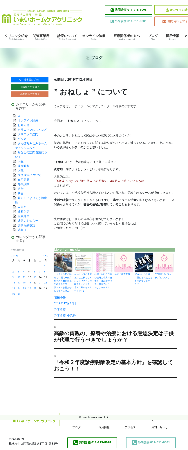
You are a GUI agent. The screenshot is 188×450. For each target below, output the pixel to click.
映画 (21, 193)
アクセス (130, 427)
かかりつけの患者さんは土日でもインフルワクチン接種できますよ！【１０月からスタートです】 (83, 282)
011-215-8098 (129, 10)
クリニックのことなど (32, 129)
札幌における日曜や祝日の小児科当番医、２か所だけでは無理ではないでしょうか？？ (103, 281)
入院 (21, 170)
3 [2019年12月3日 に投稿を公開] (18, 271)
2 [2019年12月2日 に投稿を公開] (13, 271)
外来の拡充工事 (122, 274)
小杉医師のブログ (29, 94)
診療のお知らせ (28, 220)
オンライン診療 (93, 37)
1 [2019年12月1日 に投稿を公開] (45, 266)
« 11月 (14, 255)
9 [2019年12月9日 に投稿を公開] (13, 277)
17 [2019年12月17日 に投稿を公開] (19, 282)
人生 (21, 161)
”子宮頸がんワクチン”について (163, 276)
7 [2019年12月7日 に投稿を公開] (39, 271)
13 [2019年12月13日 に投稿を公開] (35, 277)
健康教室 (23, 166)
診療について (67, 37)
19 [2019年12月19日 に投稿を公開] (29, 282)
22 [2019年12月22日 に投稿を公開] (45, 282)
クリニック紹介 (16, 37)
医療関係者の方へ (126, 37)
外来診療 (60, 309)
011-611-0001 (129, 21)
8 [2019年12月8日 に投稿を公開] (45, 271)
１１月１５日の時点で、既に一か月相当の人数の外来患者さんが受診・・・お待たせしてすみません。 (63, 282)
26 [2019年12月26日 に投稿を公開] (29, 288)
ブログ (153, 37)
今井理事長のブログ (30, 79)
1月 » (45, 255)
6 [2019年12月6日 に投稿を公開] (34, 271)
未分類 (22, 207)
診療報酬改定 (26, 225)
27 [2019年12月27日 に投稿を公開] (35, 288)
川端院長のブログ (29, 87)
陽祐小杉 (60, 297)
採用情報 (172, 37)
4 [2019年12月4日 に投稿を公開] (23, 271)
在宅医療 (23, 179)
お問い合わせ (159, 427)
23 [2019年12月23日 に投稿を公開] (13, 288)
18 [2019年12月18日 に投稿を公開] (24, 282)
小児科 (71, 315)
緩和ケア (25, 211)
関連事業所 (41, 37)
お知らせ (23, 125)
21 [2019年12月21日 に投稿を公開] (40, 282)
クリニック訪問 (28, 134)
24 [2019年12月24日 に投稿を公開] (19, 288)
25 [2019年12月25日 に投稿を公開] (24, 288)
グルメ (22, 139)
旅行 (21, 189)
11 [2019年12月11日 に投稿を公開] (24, 277)
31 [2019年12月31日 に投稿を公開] (19, 293)
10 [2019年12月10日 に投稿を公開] (19, 277)
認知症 (22, 230)
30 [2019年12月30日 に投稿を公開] (13, 293)
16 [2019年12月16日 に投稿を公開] (13, 282)
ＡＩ (21, 116)
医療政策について (29, 175)
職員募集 (23, 216)
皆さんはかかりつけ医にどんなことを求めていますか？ (143, 279)
